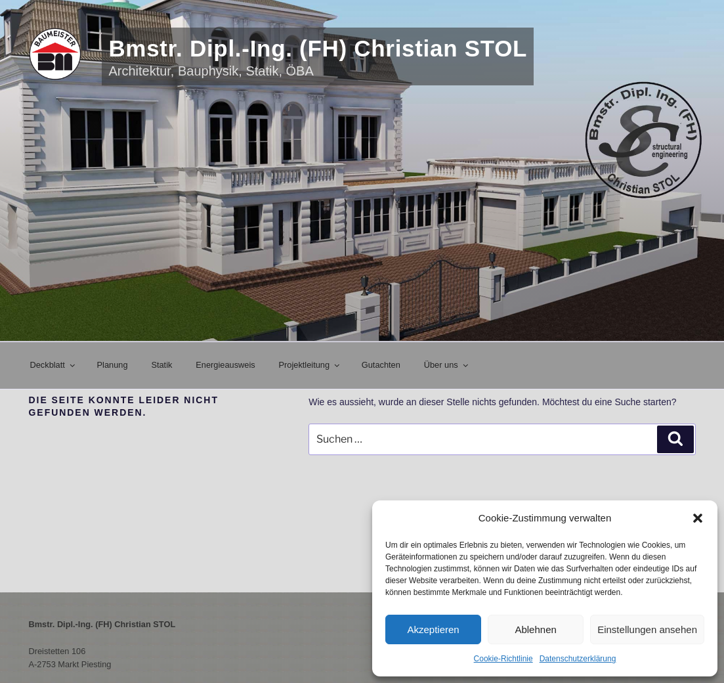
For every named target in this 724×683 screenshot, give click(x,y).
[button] (697, 518)
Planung (112, 365)
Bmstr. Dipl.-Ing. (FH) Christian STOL (317, 48)
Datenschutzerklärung (578, 658)
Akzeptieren (433, 629)
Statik (161, 365)
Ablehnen (535, 629)
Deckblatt (53, 365)
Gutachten (381, 365)
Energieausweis (225, 365)
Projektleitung (310, 365)
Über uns (447, 365)
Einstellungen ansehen (647, 629)
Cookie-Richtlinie (503, 658)
